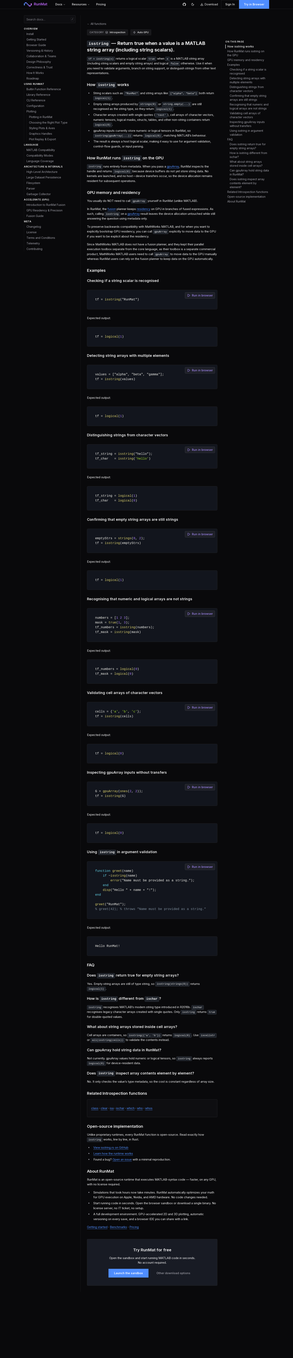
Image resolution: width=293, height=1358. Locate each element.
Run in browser (200, 295)
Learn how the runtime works (113, 1153)
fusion (111, 209)
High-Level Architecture (42, 171)
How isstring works (240, 46)
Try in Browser (254, 4)
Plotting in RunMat (40, 117)
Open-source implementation (246, 196)
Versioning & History (39, 50)
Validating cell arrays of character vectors (245, 115)
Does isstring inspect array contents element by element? (247, 183)
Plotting (31, 111)
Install (30, 34)
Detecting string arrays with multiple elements (247, 80)
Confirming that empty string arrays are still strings (248, 97)
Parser (30, 188)
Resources (81, 4)
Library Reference (38, 94)
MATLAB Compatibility (40, 150)
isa (112, 1108)
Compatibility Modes (39, 155)
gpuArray (173, 166)
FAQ (230, 139)
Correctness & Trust (39, 67)
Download (209, 4)
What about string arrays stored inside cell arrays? (246, 163)
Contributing (34, 249)
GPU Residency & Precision (44, 210)
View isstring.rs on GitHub (110, 1147)
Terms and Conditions (40, 237)
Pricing (101, 4)
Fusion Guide (35, 216)
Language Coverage (40, 161)
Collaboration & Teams (41, 56)
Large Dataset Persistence (43, 177)
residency (143, 209)
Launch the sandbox (128, 1273)
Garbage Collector (38, 194)
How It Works (35, 73)
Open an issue (122, 1159)
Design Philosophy (38, 61)
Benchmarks (118, 1227)
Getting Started (36, 39)
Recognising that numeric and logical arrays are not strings (249, 106)
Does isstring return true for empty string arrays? (248, 146)
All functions (96, 24)
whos (148, 1108)
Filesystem (33, 183)
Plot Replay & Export (42, 139)
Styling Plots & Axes (42, 128)
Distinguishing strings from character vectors (247, 89)
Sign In (230, 4)
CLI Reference (35, 100)
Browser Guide (36, 45)
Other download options (173, 1273)
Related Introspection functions (247, 192)
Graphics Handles (40, 133)
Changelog (33, 226)
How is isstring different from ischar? (248, 155)
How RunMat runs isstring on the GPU (245, 53)
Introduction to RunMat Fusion (45, 204)
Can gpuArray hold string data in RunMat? (249, 172)
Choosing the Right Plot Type (48, 122)
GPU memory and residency (245, 60)
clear (104, 1108)
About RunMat (236, 201)
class (94, 1108)
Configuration (35, 105)
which (131, 1108)
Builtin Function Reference (43, 89)
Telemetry (33, 243)
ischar (120, 1108)
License (31, 232)
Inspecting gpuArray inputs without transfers (247, 124)
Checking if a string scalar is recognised (248, 71)
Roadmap (32, 78)
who (140, 1108)
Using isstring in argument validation (246, 132)
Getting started (97, 1227)
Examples (233, 64)
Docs (60, 4)
